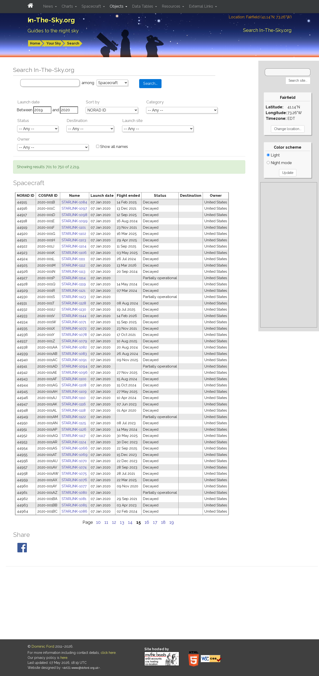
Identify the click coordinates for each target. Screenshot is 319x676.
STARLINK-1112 (73, 265)
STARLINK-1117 (73, 436)
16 (147, 522)
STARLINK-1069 (75, 455)
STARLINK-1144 (74, 316)
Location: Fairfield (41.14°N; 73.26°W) (260, 17)
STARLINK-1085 (74, 505)
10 (98, 522)
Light (273, 155)
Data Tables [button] (143, 6)
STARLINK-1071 (74, 322)
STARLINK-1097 (74, 208)
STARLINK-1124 (74, 442)
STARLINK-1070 (74, 461)
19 (171, 522)
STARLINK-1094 (74, 366)
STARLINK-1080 (74, 492)
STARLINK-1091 (74, 360)
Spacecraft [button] (92, 6)
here (63, 658)
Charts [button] (68, 6)
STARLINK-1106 (74, 253)
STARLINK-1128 (74, 303)
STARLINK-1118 (74, 410)
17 (155, 522)
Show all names (112, 146)
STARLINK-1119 (74, 284)
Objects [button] (117, 6)
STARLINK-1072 (74, 328)
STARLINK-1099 (75, 221)
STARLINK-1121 (73, 290)
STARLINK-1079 (74, 341)
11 (106, 522)
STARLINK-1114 (74, 278)
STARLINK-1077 (74, 486)
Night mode (279, 163)
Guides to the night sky (53, 31)
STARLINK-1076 (74, 480)
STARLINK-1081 (74, 499)
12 (114, 522)
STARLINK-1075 (74, 473)
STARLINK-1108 (74, 385)
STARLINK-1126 (74, 429)
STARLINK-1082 (74, 347)
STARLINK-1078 (74, 335)
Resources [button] (171, 6)
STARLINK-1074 (74, 467)
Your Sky (53, 43)
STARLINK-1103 (74, 240)
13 (122, 522)
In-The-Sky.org (51, 20)
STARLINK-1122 (74, 417)
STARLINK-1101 (74, 227)
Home (35, 43)
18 (163, 522)
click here (108, 653)
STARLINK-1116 (74, 404)
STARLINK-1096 (75, 372)
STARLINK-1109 (74, 391)
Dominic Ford (43, 646)
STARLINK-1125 (74, 423)
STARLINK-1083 (74, 354)
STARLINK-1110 (74, 398)
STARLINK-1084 (74, 202)
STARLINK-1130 (74, 309)
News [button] (48, 6)
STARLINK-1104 (74, 246)
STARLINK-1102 (74, 234)
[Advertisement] (289, 254)
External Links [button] (201, 6)
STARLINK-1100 (74, 379)
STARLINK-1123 (74, 297)
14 (130, 522)
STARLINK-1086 (74, 511)
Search (73, 43)
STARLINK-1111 (73, 259)
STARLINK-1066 (75, 448)
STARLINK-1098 (74, 215)
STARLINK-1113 (73, 271)
